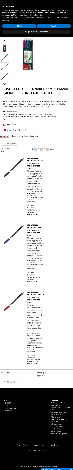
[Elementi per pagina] (43, 375)
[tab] (4, 136)
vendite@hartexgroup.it (59, 433)
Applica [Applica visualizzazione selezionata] (52, 149)
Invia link (24, 130)
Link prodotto (11, 130)
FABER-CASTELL (12, 111)
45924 (29, 168)
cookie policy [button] (37, 15)
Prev (6, 41)
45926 (29, 302)
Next (6, 84)
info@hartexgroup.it (58, 429)
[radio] (32, 149)
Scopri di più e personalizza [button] (36, 32)
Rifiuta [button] (19, 26)
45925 (29, 235)
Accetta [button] (54, 26)
